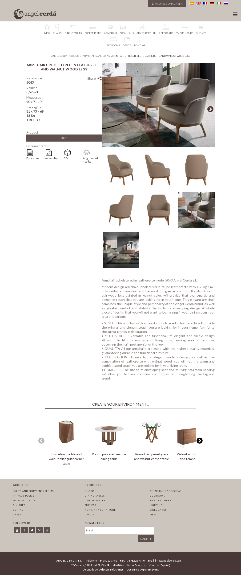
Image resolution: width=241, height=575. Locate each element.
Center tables (95, 500)
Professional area (167, 3)
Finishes (19, 505)
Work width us (24, 500)
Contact (19, 509)
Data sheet (33, 158)
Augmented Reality (90, 159)
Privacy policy (24, 495)
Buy (64, 138)
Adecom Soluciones (111, 569)
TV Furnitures (160, 500)
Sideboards (158, 509)
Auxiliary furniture (100, 509)
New (153, 514)
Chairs (90, 490)
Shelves (90, 505)
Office (89, 514)
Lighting (156, 505)
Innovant (153, 569)
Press (17, 514)
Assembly (51, 158)
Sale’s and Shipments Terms (33, 490)
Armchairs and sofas (165, 490)
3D (66, 158)
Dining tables (95, 495)
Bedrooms (157, 495)
